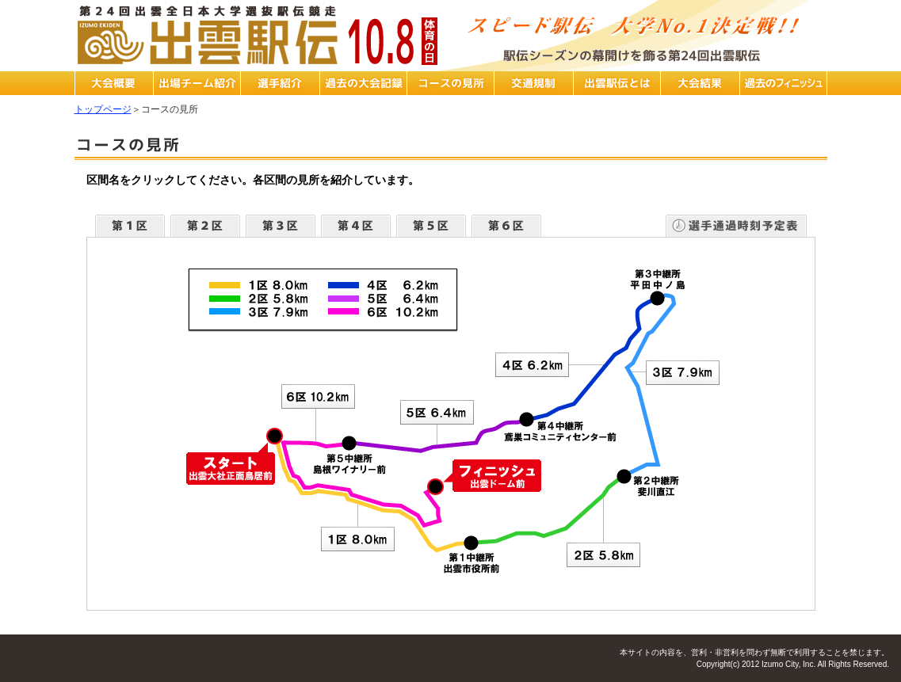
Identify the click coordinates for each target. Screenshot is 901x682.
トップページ (103, 109)
